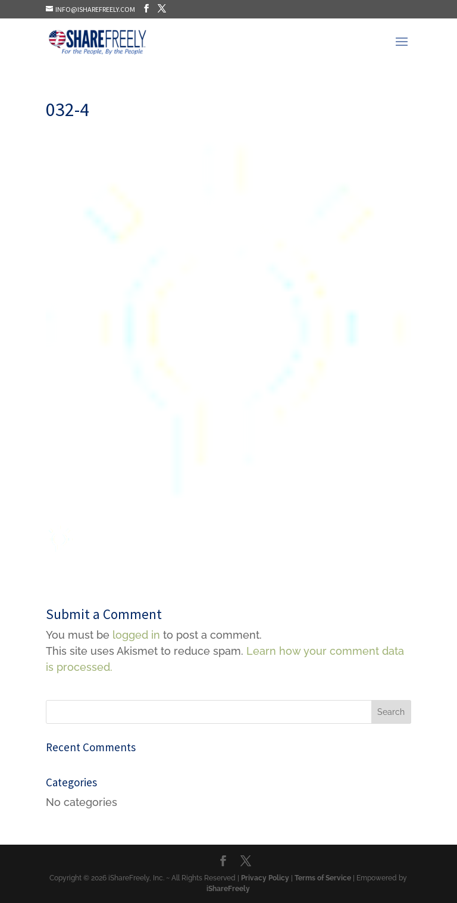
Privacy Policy (265, 878)
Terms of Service (323, 878)
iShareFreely (228, 889)
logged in (136, 635)
